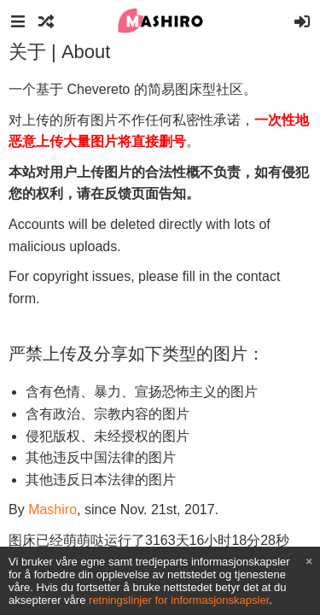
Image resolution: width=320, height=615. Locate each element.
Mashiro (52, 509)
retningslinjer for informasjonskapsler (179, 600)
